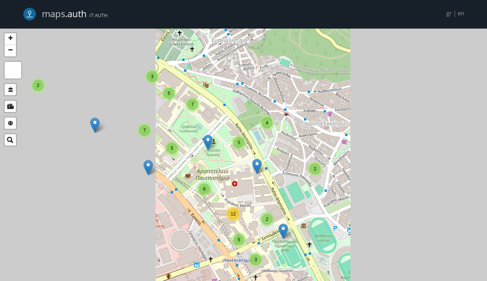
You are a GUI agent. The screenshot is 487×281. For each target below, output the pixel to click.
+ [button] (10, 39)
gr (449, 13)
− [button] (10, 50)
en (461, 13)
